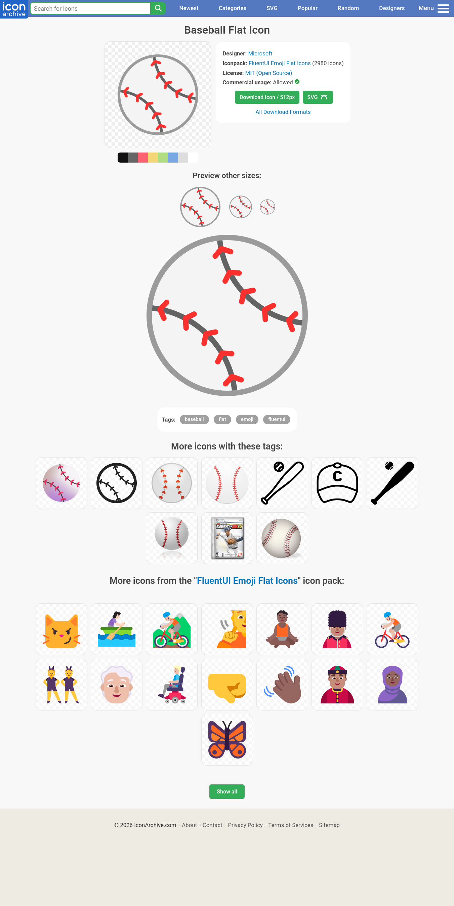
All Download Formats (283, 112)
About (189, 825)
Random (348, 8)
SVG (272, 8)
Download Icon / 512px (267, 97)
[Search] (158, 8)
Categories (233, 8)
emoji (247, 419)
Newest (188, 8)
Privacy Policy (245, 825)
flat (222, 419)
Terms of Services (290, 825)
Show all (227, 791)
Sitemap (329, 825)
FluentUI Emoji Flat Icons (280, 63)
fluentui (276, 419)
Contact (212, 825)
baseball (194, 419)
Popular (308, 8)
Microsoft (260, 53)
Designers (392, 8)
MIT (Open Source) (268, 73)
